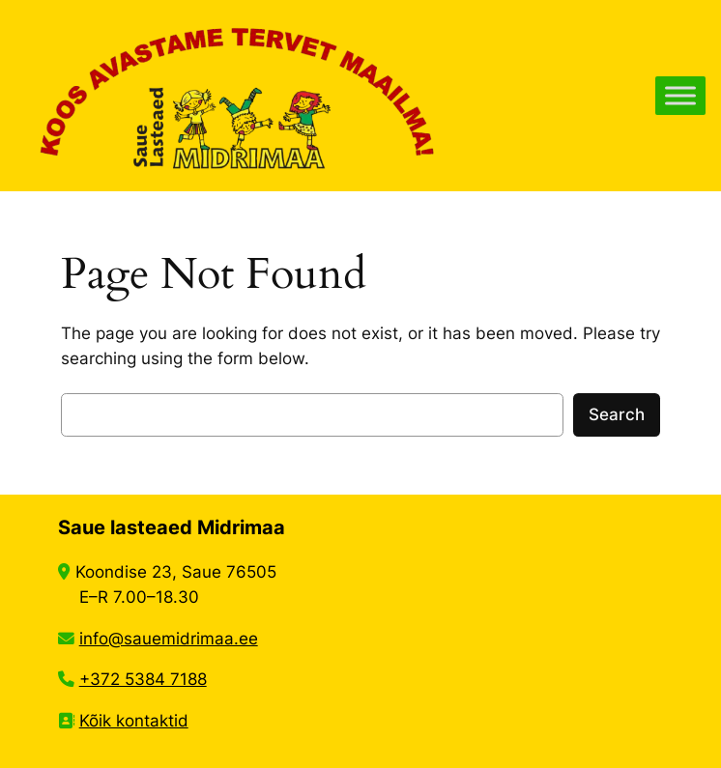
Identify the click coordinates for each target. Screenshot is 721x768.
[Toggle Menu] (680, 95)
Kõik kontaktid (133, 720)
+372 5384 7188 (143, 679)
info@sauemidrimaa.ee (168, 638)
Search (617, 414)
